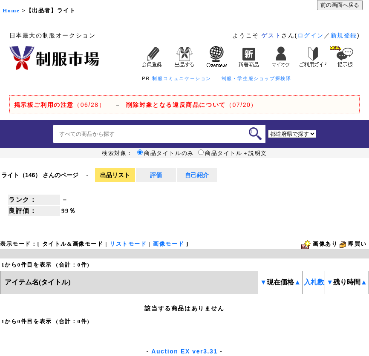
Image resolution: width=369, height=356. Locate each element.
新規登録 (344, 35)
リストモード (128, 244)
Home (11, 10)
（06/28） (60, 104)
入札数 (314, 282)
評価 (156, 175)
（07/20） (191, 104)
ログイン (310, 35)
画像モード (168, 244)
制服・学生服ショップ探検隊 (256, 78)
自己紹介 (197, 175)
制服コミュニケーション (181, 78)
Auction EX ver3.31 (184, 351)
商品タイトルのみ (165, 153)
